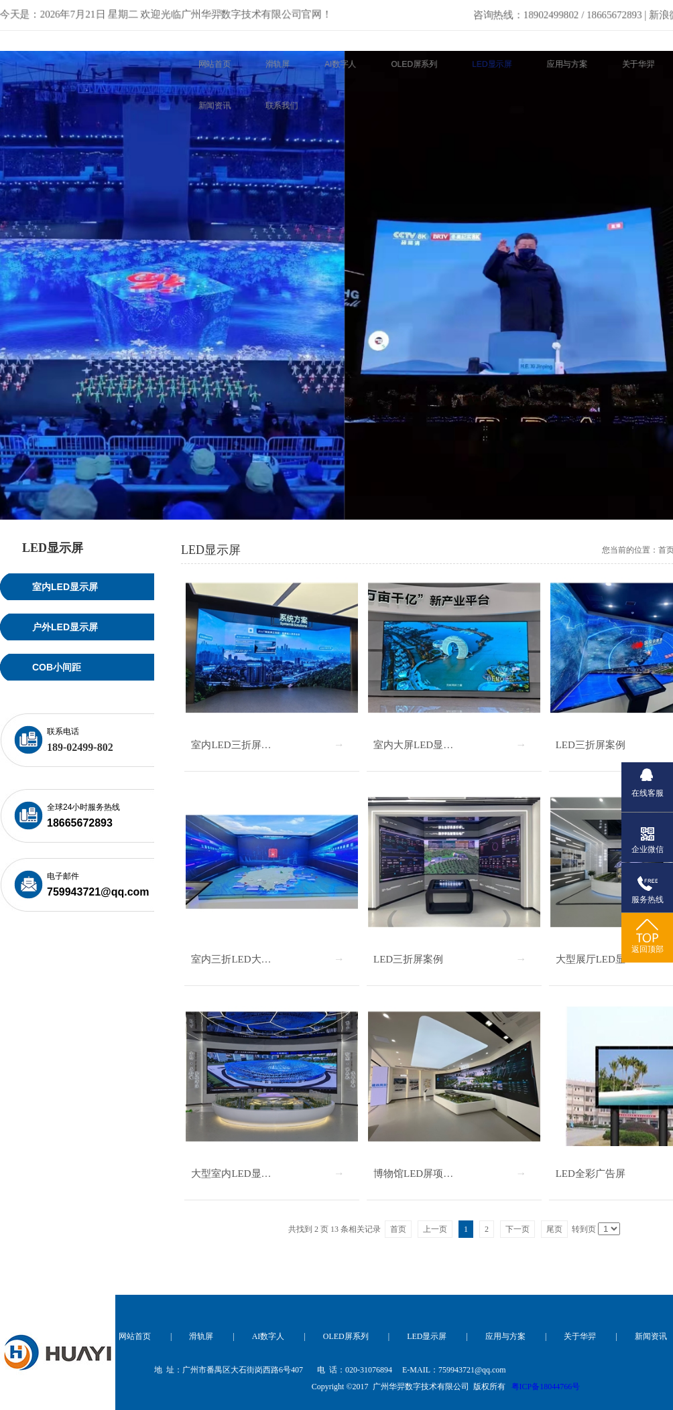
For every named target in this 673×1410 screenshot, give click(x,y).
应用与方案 (505, 1336)
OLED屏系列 (346, 1336)
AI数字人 (268, 1336)
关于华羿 (580, 1336)
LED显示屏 (426, 1336)
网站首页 (135, 1336)
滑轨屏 (201, 1336)
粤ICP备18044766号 (545, 1386)
